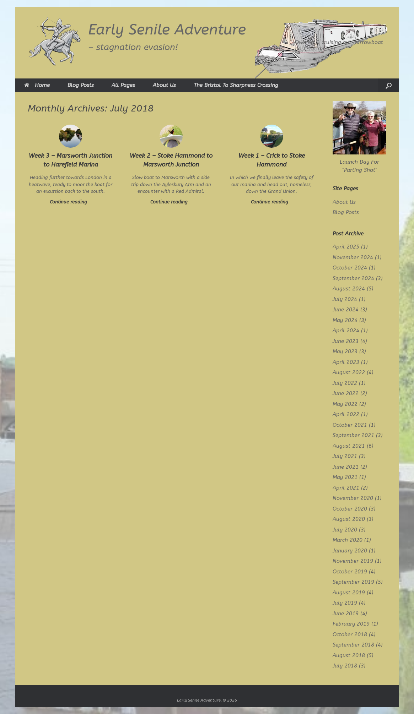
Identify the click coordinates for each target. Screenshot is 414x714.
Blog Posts (81, 85)
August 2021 (349, 446)
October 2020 (350, 509)
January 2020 (350, 550)
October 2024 (350, 268)
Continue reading (70, 202)
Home (37, 85)
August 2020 (349, 519)
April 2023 (346, 362)
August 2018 (349, 655)
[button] (388, 85)
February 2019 (351, 624)
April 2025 (346, 247)
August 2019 (349, 592)
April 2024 (346, 330)
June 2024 (346, 309)
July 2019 (345, 603)
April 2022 (346, 414)
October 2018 (350, 634)
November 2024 (353, 257)
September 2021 (353, 435)
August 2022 (349, 372)
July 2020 (345, 530)
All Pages (123, 85)
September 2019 (353, 582)
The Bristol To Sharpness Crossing (236, 85)
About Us (164, 85)
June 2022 (346, 393)
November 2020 (353, 498)
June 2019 (346, 613)
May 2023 (345, 351)
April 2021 (346, 488)
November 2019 (353, 561)
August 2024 (349, 288)
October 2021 (350, 425)
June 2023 (346, 341)
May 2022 (345, 404)
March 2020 (347, 540)
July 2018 (345, 666)
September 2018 (353, 645)
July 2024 (345, 299)
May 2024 (345, 320)
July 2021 (345, 456)
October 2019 (350, 571)
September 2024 (353, 278)
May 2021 (345, 477)
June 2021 (346, 467)
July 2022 (345, 383)
